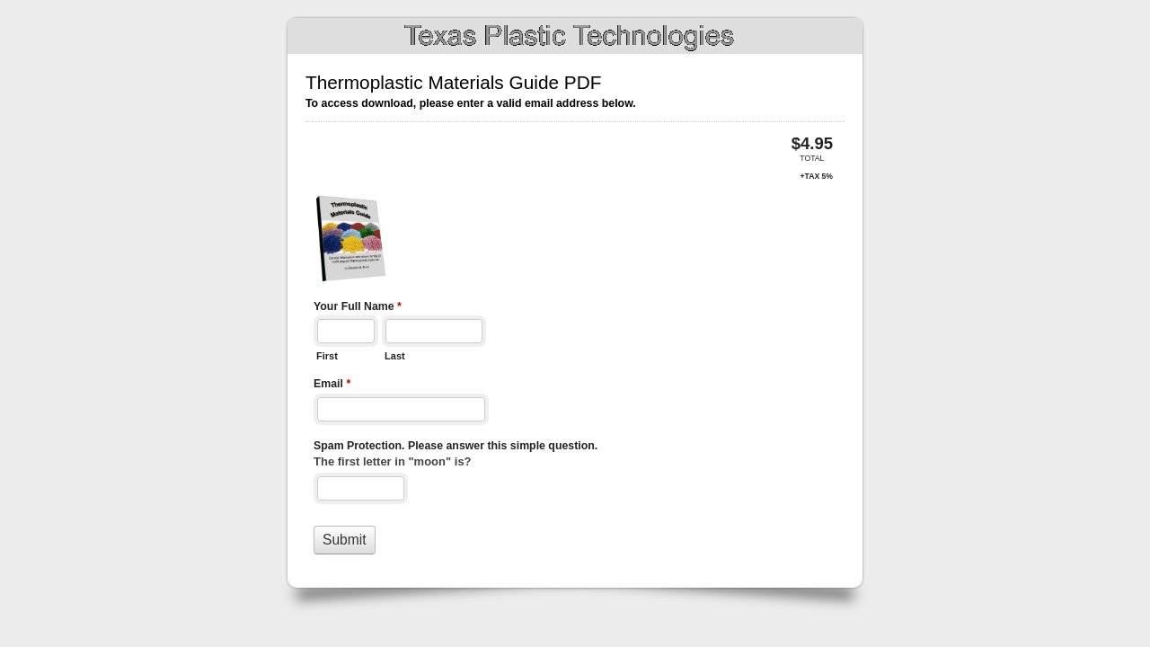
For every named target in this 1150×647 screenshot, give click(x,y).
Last (395, 355)
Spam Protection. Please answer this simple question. (455, 445)
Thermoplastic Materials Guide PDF (575, 36)
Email (332, 385)
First (327, 355)
